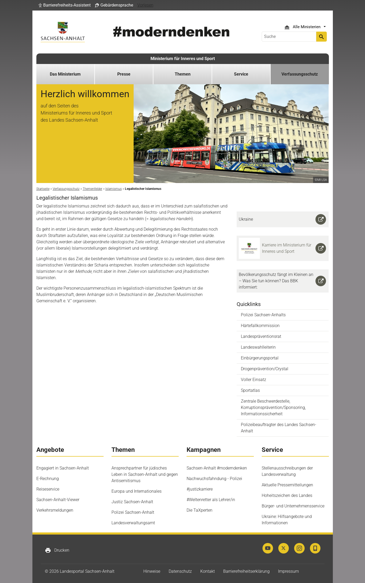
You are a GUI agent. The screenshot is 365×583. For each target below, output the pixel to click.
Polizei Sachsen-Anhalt (132, 512)
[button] (64, 5)
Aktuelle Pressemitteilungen (287, 484)
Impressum (288, 571)
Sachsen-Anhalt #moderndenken (217, 468)
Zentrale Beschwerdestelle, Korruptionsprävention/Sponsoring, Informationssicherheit (273, 407)
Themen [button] (183, 74)
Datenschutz (180, 571)
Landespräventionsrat (261, 336)
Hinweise (151, 571)
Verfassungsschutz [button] (299, 74)
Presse (123, 74)
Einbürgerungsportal (260, 357)
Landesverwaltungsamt (133, 522)
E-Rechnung (47, 478)
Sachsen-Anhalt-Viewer (57, 499)
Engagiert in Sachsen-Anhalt (62, 468)
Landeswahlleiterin (258, 347)
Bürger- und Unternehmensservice (293, 505)
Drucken (57, 550)
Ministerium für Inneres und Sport (182, 58)
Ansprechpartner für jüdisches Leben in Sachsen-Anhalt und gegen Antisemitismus (144, 474)
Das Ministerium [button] (65, 74)
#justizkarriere (200, 489)
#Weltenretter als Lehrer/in (211, 499)
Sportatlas (250, 390)
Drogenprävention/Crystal (264, 368)
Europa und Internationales (136, 491)
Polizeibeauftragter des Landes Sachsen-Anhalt (278, 427)
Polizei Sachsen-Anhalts (263, 314)
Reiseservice (47, 489)
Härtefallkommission (260, 325)
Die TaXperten (199, 510)
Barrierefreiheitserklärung (246, 571)
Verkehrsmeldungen (54, 510)
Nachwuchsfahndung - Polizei (214, 478)
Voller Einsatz (253, 379)
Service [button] (241, 74)
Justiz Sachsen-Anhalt (132, 501)
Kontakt (207, 571)
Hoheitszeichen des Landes (287, 495)
